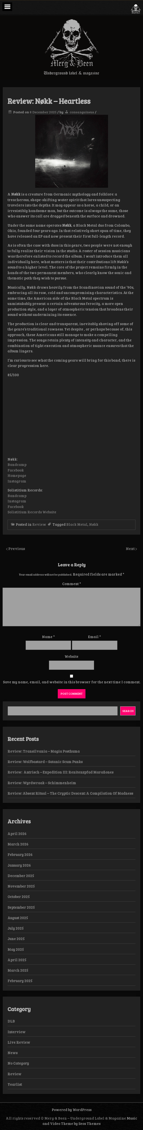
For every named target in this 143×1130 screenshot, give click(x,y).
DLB (11, 1021)
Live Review (19, 1042)
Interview (16, 1031)
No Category (18, 1063)
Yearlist (15, 1084)
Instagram (17, 481)
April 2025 (17, 959)
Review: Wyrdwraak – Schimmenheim (42, 782)
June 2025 (16, 938)
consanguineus (82, 112)
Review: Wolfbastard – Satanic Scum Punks (45, 761)
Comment (71, 583)
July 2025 (16, 928)
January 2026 (19, 865)
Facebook (16, 470)
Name (48, 636)
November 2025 (21, 886)
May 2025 (16, 949)
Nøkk (93, 524)
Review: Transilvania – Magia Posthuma (44, 751)
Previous (16, 548)
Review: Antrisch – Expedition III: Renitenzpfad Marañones (61, 772)
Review (39, 524)
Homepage (17, 475)
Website (71, 656)
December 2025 (21, 875)
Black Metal (76, 524)
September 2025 (21, 907)
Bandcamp (17, 464)
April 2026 (17, 833)
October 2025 (19, 896)
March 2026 (18, 844)
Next (130, 548)
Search (128, 711)
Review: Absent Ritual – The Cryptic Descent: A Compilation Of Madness (70, 793)
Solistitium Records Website (32, 511)
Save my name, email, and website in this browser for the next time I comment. (71, 681)
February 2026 (20, 854)
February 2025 (20, 980)
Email (94, 636)
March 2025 (18, 970)
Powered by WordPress (72, 1109)
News (12, 1052)
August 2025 (18, 917)
